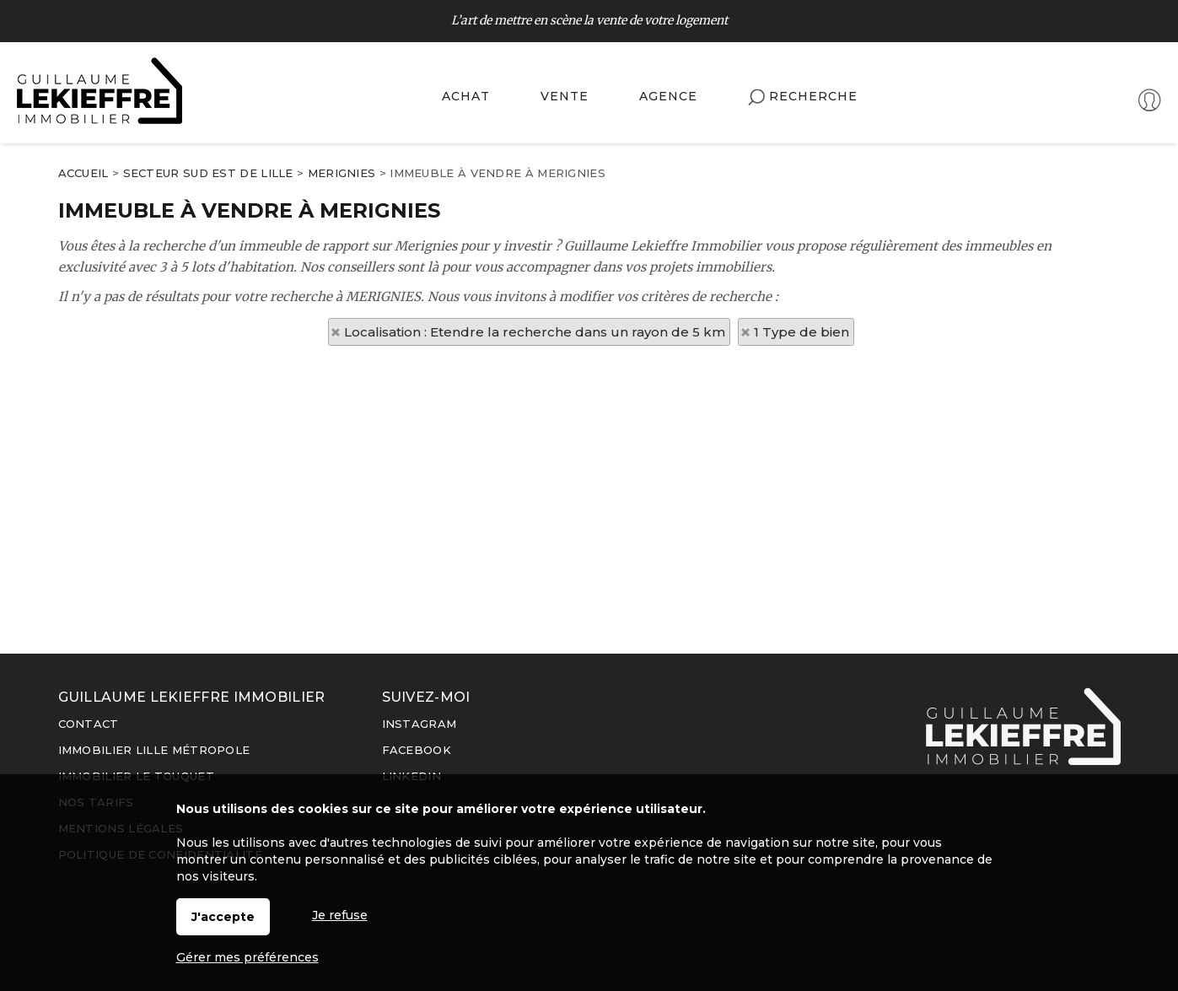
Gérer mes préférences (247, 957)
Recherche (803, 97)
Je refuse (340, 915)
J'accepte (223, 916)
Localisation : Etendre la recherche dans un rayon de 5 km (534, 332)
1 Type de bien (801, 332)
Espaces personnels (1092, 102)
